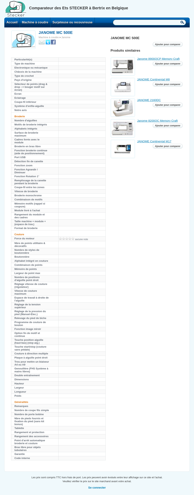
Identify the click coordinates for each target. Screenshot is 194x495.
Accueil (12, 22)
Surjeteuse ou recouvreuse (72, 22)
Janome (65, 37)
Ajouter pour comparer (167, 44)
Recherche (182, 22)
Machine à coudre (35, 22)
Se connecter (97, 487)
